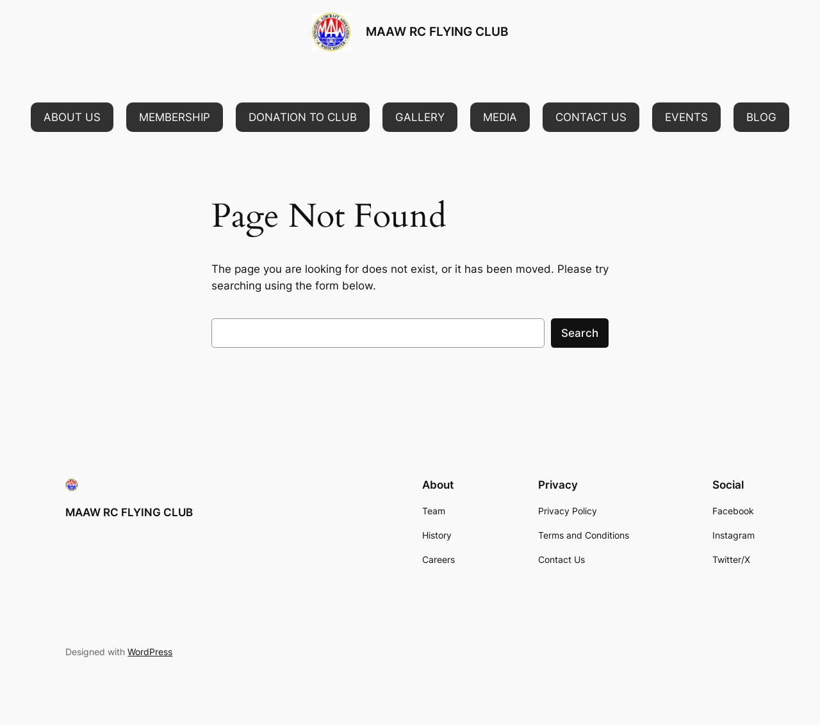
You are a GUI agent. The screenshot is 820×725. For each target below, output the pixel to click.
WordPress (149, 651)
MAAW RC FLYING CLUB (437, 31)
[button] (72, 117)
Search (579, 333)
